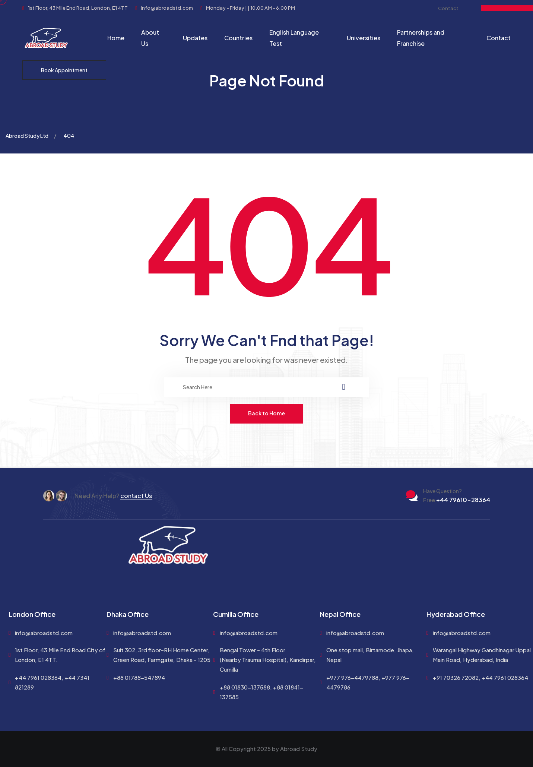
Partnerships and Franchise (420, 37)
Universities (363, 38)
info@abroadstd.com (44, 632)
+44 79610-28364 (456, 500)
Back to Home (266, 413)
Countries (238, 38)
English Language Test (294, 37)
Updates (195, 38)
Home (115, 38)
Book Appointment (64, 70)
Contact (448, 8)
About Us (150, 37)
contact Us (136, 496)
